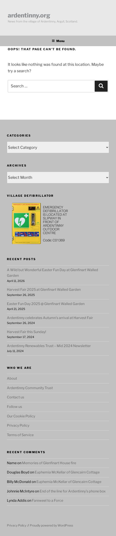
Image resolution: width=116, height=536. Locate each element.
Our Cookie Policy (21, 416)
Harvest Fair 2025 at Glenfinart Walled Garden (44, 290)
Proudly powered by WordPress (51, 525)
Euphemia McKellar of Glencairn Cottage (67, 472)
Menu (58, 41)
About (12, 378)
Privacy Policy (18, 425)
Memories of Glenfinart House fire (49, 463)
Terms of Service (20, 435)
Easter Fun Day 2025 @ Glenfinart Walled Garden (46, 304)
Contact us (15, 397)
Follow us (14, 407)
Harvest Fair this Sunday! (26, 332)
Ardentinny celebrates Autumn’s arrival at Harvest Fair (50, 318)
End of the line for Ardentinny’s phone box (73, 491)
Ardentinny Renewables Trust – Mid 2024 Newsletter (49, 346)
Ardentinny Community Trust (30, 388)
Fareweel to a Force (47, 500)
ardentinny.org (29, 15)
